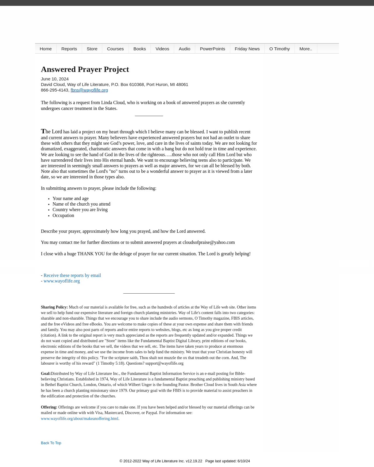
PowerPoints (212, 48)
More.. (305, 48)
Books (140, 48)
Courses (115, 48)
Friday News (247, 48)
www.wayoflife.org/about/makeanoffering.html (79, 418)
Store (92, 48)
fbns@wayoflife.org (89, 89)
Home (46, 48)
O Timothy (279, 48)
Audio (184, 48)
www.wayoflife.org (62, 280)
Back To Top (51, 443)
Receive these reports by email (72, 275)
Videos (162, 48)
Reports (69, 48)
